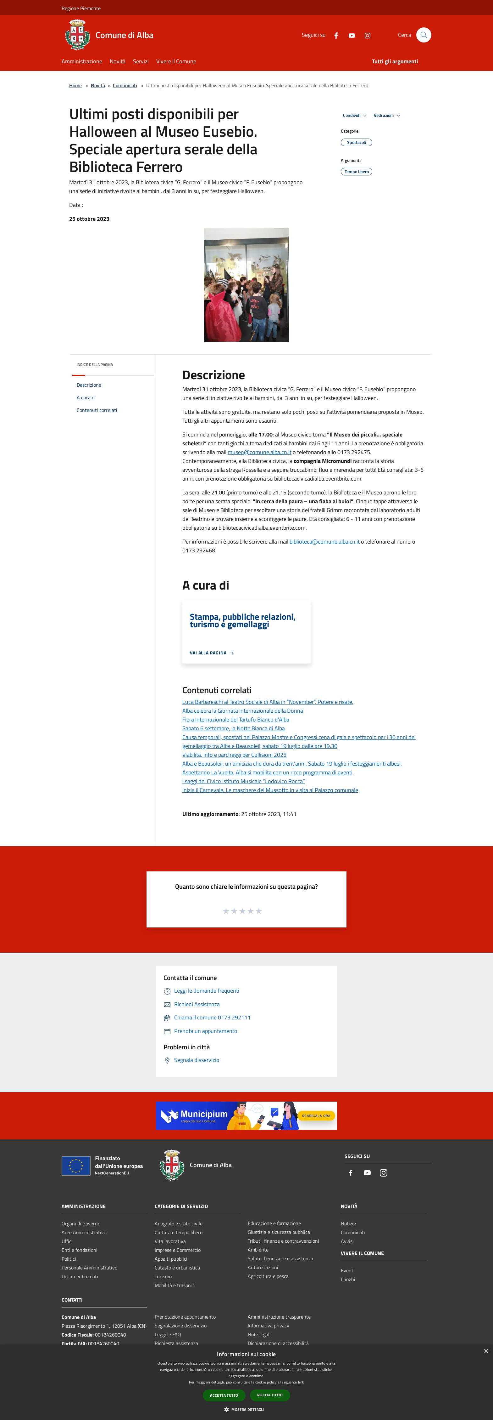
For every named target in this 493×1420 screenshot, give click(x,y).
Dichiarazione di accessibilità (278, 1343)
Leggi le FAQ (168, 1334)
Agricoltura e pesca (268, 1276)
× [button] (486, 1351)
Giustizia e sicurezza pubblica (279, 1232)
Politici (69, 1259)
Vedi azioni (388, 115)
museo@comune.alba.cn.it (259, 452)
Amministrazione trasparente (279, 1316)
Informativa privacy (268, 1325)
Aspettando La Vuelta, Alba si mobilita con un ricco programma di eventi (267, 772)
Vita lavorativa (170, 1241)
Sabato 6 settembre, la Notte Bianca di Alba (233, 728)
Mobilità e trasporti (175, 1285)
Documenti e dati (80, 1276)
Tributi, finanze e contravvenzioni (283, 1241)
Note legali (259, 1334)
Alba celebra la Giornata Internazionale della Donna (242, 710)
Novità (98, 85)
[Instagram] (365, 35)
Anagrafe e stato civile (178, 1223)
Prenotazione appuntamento (185, 1316)
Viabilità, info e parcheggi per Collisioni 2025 (234, 754)
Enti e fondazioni (79, 1250)
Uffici (67, 1241)
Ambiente (258, 1249)
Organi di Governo (81, 1223)
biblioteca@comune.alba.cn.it (325, 541)
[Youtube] (349, 35)
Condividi (356, 115)
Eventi (348, 1270)
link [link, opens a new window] (301, 1382)
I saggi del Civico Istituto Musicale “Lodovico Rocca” (243, 781)
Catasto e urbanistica (177, 1267)
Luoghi (348, 1279)
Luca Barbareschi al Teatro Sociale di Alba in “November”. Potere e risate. (267, 702)
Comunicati (125, 85)
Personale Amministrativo (89, 1267)
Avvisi (347, 1241)
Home (75, 85)
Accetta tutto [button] (224, 1395)
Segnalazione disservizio (181, 1325)
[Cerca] (423, 35)
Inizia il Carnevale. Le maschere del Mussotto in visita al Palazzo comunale (270, 790)
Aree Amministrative (84, 1232)
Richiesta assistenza (176, 1343)
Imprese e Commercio (178, 1250)
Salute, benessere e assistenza (280, 1258)
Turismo (163, 1276)
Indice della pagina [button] (95, 365)
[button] (246, 1409)
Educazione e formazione (274, 1223)
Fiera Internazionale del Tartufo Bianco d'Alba (235, 719)
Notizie (348, 1223)
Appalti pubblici (171, 1259)
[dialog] (246, 1382)
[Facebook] (333, 35)
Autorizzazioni (263, 1267)
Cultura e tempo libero (178, 1232)
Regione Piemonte (81, 8)
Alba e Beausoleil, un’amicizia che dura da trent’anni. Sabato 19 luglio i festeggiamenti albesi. (292, 763)
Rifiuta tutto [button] (270, 1395)
